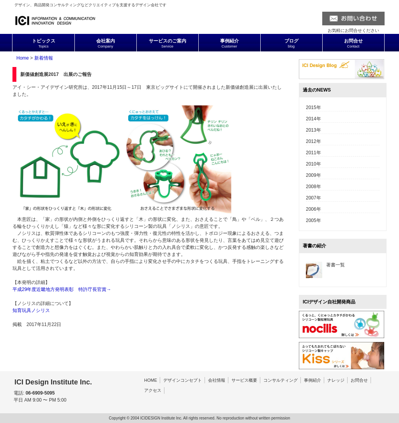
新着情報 (43, 58)
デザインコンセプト (182, 380)
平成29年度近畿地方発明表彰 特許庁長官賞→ (61, 289)
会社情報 (216, 380)
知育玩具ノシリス (31, 310)
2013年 (313, 130)
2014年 (313, 119)
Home (22, 58)
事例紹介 (312, 380)
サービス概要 (244, 380)
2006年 (313, 209)
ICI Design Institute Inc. (53, 382)
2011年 (313, 152)
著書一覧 (335, 265)
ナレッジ (335, 380)
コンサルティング (280, 380)
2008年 (313, 186)
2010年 (313, 164)
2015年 (313, 107)
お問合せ (359, 380)
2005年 (313, 220)
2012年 (313, 141)
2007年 (313, 198)
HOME (150, 380)
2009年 (313, 175)
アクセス (152, 390)
